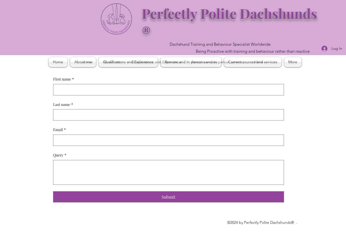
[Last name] (166, 114)
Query (59, 155)
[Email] (166, 140)
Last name (63, 104)
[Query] (168, 172)
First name (63, 79)
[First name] (166, 89)
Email (59, 129)
